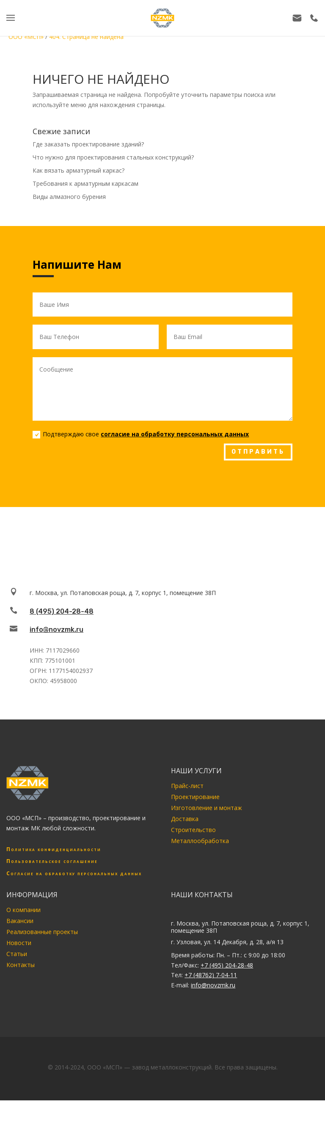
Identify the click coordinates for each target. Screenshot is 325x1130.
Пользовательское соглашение (52, 861)
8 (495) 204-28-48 (62, 611)
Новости (18, 943)
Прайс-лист (187, 786)
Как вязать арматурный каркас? (78, 170)
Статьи (16, 954)
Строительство (193, 830)
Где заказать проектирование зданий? (88, 144)
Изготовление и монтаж (206, 808)
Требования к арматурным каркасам (85, 183)
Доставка (184, 819)
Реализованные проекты (42, 932)
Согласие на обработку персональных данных (74, 873)
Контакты (20, 965)
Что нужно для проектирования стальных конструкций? (113, 157)
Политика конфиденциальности (53, 849)
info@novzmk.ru (56, 630)
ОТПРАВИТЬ (258, 451)
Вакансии (19, 921)
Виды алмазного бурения (69, 197)
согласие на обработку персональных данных (175, 434)
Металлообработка (200, 841)
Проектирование (195, 797)
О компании (23, 910)
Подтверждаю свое (141, 434)
